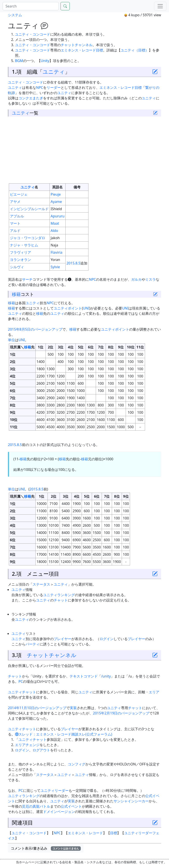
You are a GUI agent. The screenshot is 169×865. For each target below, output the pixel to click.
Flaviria (56, 252)
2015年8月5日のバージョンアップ (35, 329)
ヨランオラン (20, 259)
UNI (86, 308)
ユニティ (54, 71)
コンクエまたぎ (30, 98)
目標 (99, 50)
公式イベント (71, 806)
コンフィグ (76, 764)
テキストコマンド (84, 676)
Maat (55, 223)
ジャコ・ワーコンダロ (27, 237)
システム (15, 15)
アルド (15, 230)
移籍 (16, 294)
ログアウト (41, 750)
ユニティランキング (59, 594)
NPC (39, 87)
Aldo (54, 230)
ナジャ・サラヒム (24, 245)
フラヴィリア (20, 252)
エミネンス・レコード (78, 50)
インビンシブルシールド (29, 208)
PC (20, 681)
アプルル (17, 216)
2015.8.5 (73, 263)
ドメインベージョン (59, 811)
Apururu (57, 216)
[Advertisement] (84, 150)
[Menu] (160, 6)
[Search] (31, 6)
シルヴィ (17, 266)
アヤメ (15, 201)
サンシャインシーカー (131, 801)
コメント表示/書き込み (46, 848)
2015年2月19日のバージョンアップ (121, 713)
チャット (61, 600)
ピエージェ (19, 194)
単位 (11, 339)
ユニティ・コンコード (32, 34)
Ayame (56, 201)
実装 (73, 707)
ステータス (41, 584)
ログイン (106, 638)
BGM (19, 60)
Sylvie (55, 266)
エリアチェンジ (27, 744)
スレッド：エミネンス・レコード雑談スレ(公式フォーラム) (63, 734)
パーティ (33, 644)
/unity (106, 676)
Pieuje (56, 194)
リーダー (54, 87)
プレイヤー (62, 638)
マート (15, 223)
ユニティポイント (68, 308)
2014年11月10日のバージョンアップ (37, 707)
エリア (154, 692)
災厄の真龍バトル (36, 806)
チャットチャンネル (76, 44)
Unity (45, 60)
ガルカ (136, 279)
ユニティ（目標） (135, 50)
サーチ (27, 279)
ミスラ (150, 279)
